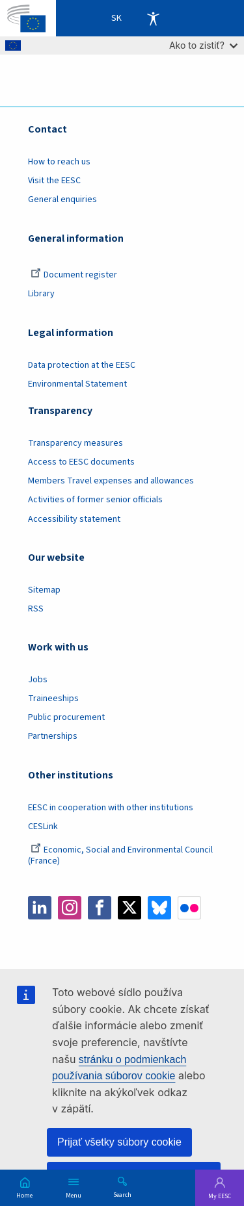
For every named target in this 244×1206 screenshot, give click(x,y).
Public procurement (66, 717)
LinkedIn (39, 907)
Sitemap (44, 590)
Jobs (37, 679)
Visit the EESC (54, 180)
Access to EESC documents (81, 461)
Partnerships (52, 736)
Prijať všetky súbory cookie (119, 1142)
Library (41, 293)
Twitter (129, 907)
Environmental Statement (77, 384)
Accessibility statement (74, 519)
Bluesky (159, 907)
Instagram (69, 907)
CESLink (43, 826)
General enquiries (62, 199)
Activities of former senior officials (95, 499)
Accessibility (153, 18)
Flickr (189, 907)
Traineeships (53, 698)
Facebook (99, 907)
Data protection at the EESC (81, 365)
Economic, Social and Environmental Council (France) (120, 855)
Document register (74, 274)
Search (122, 1194)
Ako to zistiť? (203, 45)
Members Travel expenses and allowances (111, 480)
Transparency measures (75, 443)
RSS (36, 608)
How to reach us (59, 161)
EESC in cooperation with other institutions (110, 807)
